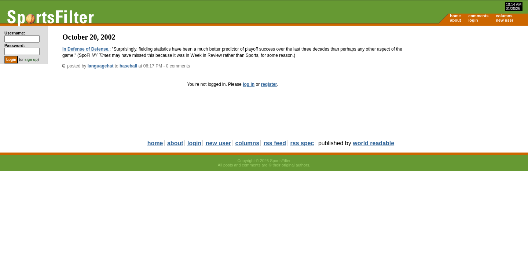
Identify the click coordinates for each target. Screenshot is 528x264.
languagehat (101, 66)
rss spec (302, 143)
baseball (128, 66)
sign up (31, 60)
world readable (373, 143)
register (269, 84)
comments (478, 16)
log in (248, 84)
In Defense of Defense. (86, 49)
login (473, 20)
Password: (14, 45)
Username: (14, 33)
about (455, 20)
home (455, 16)
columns (504, 16)
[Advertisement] (465, 83)
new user (504, 20)
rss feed (275, 143)
